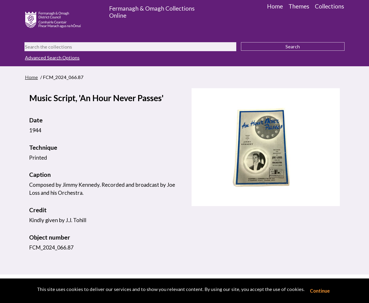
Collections (329, 6)
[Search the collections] (130, 46)
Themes (299, 6)
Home (275, 6)
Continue (320, 291)
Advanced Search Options (52, 57)
